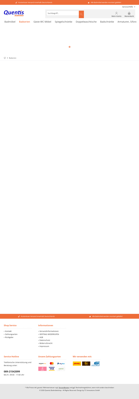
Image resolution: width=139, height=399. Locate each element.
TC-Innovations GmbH (92, 390)
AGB (41, 337)
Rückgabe (9, 337)
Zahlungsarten (11, 334)
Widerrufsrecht (45, 343)
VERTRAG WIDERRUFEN (49, 334)
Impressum (44, 346)
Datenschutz (44, 340)
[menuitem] (127, 6)
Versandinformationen (49, 331)
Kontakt (8, 331)
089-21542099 (12, 371)
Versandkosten (64, 387)
